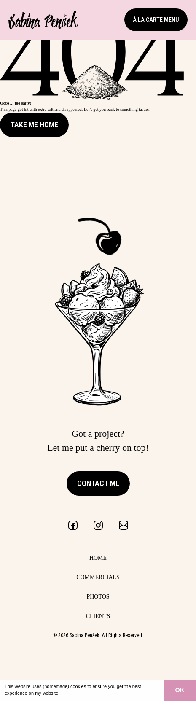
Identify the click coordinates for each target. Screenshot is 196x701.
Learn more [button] (73, 693)
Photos (97, 597)
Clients (98, 616)
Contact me (98, 483)
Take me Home (34, 124)
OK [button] (180, 690)
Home (98, 558)
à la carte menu (156, 19)
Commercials (98, 577)
